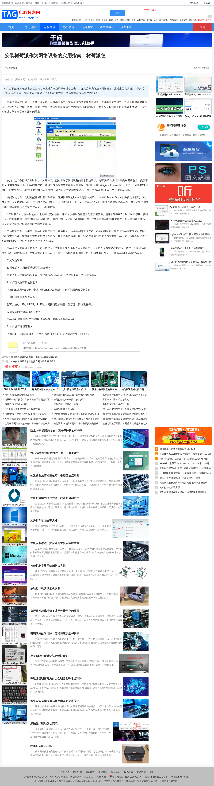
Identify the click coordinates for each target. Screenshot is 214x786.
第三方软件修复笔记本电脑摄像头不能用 (180, 478)
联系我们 (77, 772)
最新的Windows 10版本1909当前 (14, 505)
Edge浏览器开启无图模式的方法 (186, 220)
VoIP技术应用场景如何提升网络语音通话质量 (33, 361)
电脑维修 (32, 79)
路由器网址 (164, 20)
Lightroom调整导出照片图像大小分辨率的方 (191, 234)
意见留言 (88, 776)
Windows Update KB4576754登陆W (14, 544)
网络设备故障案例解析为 (104, 389)
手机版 (206, 2)
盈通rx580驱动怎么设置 (14, 683)
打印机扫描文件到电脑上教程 (19, 394)
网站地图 (115, 772)
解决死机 (192, 20)
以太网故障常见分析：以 (75, 389)
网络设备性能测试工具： (16, 389)
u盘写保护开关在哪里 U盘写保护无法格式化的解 (184, 458)
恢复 (133, 20)
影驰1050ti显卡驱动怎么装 (116, 399)
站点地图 (101, 776)
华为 (155, 20)
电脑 (98, 20)
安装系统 (174, 20)
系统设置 (183, 20)
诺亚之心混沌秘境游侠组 (14, 623)
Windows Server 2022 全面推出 (14, 524)
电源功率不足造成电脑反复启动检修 (177, 449)
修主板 (149, 20)
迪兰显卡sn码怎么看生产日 (14, 663)
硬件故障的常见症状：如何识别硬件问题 (74, 394)
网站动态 (90, 772)
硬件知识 (13, 68)
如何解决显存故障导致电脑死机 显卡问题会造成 (183, 482)
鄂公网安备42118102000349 (125, 776)
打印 (44, 343)
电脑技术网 (19, 79)
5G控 (128, 20)
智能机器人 (113, 20)
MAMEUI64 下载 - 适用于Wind (14, 643)
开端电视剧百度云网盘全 (14, 445)
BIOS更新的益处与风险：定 (14, 723)
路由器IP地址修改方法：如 (45, 389)
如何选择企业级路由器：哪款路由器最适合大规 (34, 356)
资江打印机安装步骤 (170, 487)
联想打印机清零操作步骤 (66, 404)
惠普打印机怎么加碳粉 (16, 404)
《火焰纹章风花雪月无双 (14, 604)
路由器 (92, 20)
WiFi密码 (141, 20)
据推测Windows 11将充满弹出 (14, 584)
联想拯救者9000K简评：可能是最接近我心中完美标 (185, 468)
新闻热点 (194, 2)
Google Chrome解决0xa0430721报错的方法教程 (191, 262)
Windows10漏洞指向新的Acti (14, 564)
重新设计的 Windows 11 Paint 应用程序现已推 (169, 94)
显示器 (104, 20)
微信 (122, 20)
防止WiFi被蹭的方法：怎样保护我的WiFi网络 (125, 409)
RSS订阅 (141, 772)
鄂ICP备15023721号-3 (156, 776)
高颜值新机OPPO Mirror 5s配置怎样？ (198, 94)
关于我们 (64, 772)
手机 (85, 20)
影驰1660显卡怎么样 (64, 409)
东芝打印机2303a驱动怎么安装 (69, 399)
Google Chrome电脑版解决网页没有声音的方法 (198, 116)
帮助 (151, 772)
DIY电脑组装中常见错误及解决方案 (22, 409)
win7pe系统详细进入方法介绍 (185, 207)
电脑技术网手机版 (180, 776)
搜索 (117, 13)
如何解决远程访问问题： (134, 389)
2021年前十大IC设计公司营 (14, 465)
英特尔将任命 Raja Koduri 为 (14, 485)
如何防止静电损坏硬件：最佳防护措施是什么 (76, 423)
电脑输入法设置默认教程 (14, 703)
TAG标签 (128, 772)
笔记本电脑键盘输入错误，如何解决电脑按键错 (183, 492)
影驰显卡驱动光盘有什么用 (116, 404)
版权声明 (102, 772)
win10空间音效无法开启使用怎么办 (169, 116)
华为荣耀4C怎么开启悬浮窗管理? (187, 248)
